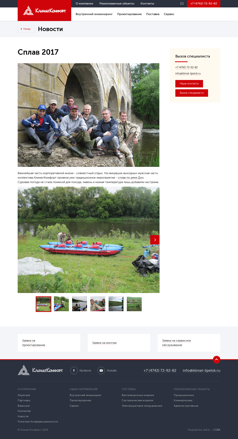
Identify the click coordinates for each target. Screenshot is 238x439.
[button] (155, 239)
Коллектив (24, 411)
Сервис (169, 14)
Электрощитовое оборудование (142, 405)
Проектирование (129, 14)
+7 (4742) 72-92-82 (203, 3)
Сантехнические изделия (137, 400)
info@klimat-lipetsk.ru (188, 73)
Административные (186, 405)
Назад (26, 29)
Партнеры (24, 400)
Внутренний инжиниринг (94, 14)
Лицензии (24, 395)
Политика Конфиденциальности (38, 421)
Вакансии (24, 405)
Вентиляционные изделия (138, 395)
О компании (84, 3)
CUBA (216, 429)
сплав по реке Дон (131, 177)
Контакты (147, 3)
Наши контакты (189, 83)
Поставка (152, 14)
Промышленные (184, 395)
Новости (23, 416)
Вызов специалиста (192, 92)
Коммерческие (183, 400)
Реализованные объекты (116, 3)
